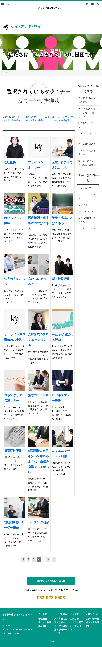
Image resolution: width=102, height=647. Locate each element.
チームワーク (35, 51)
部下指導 (30, 120)
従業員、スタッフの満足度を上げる (86, 163)
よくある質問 (76, 622)
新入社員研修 (60, 278)
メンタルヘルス (85, 211)
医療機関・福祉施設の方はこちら (38, 223)
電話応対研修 (13, 450)
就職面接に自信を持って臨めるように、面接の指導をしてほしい (38, 461)
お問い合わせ (92, 619)
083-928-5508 (51, 597)
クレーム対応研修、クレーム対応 (35, 117)
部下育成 (82, 205)
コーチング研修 (38, 522)
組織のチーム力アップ (86, 135)
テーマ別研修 (60, 626)
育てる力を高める (86, 144)
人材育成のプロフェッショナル (38, 340)
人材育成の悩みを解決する (86, 100)
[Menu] (6, 4)
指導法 (57, 51)
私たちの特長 (44, 622)
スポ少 (66, 117)
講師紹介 (42, 626)
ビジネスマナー (85, 188)
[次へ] (54, 559)
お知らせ (74, 619)
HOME (5, 73)
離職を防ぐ (66, 120)
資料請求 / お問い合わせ (51, 580)
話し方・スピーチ (86, 228)
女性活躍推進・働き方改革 (86, 220)
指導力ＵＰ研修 (38, 395)
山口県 (10, 120)
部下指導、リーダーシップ (47, 120)
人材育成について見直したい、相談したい (86, 113)
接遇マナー (19, 120)
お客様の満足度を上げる (86, 152)
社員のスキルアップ (86, 125)
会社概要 (10, 162)
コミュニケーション (86, 196)
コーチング (57, 117)
